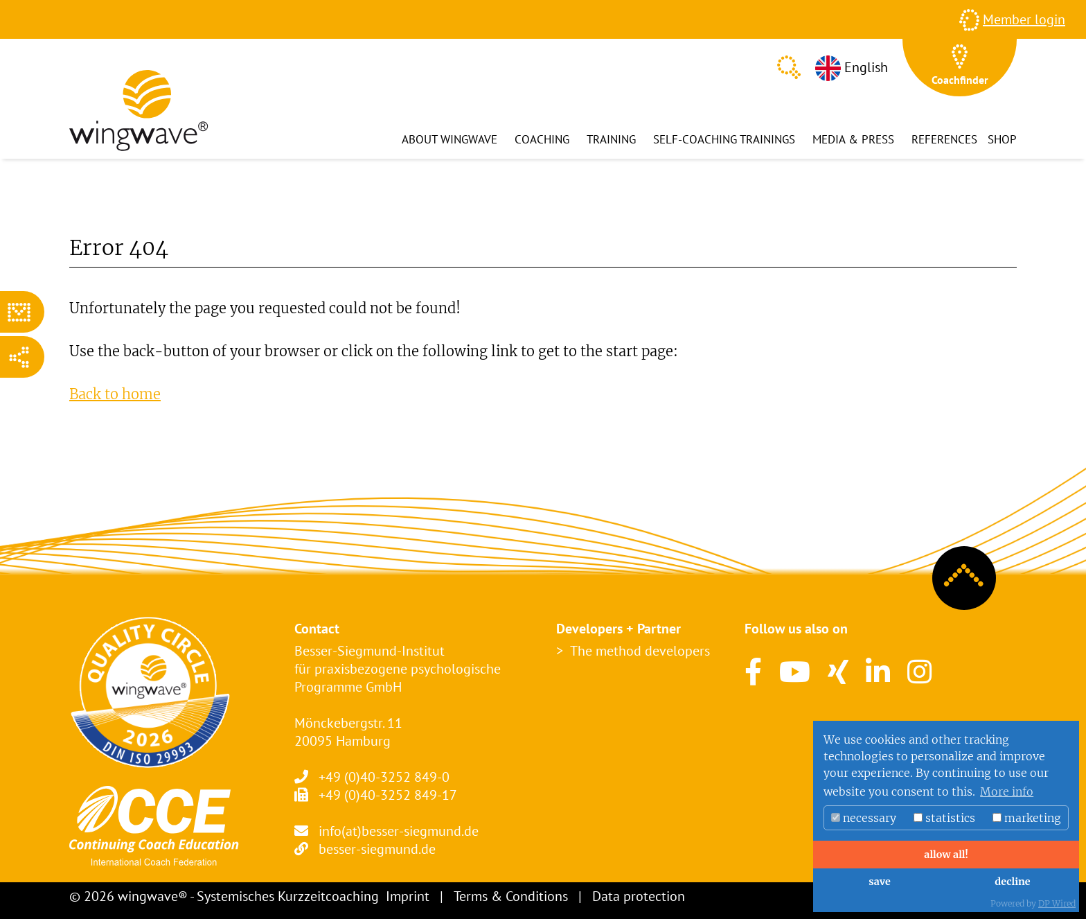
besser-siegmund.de (377, 849)
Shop (1002, 139)
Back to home (115, 394)
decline (1012, 881)
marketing (1026, 818)
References (944, 139)
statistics (944, 818)
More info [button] (1006, 791)
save (879, 881)
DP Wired (1057, 903)
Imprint (407, 896)
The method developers (640, 651)
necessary (863, 818)
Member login (1024, 19)
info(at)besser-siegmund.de (399, 831)
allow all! (946, 854)
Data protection (638, 896)
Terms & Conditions (511, 896)
